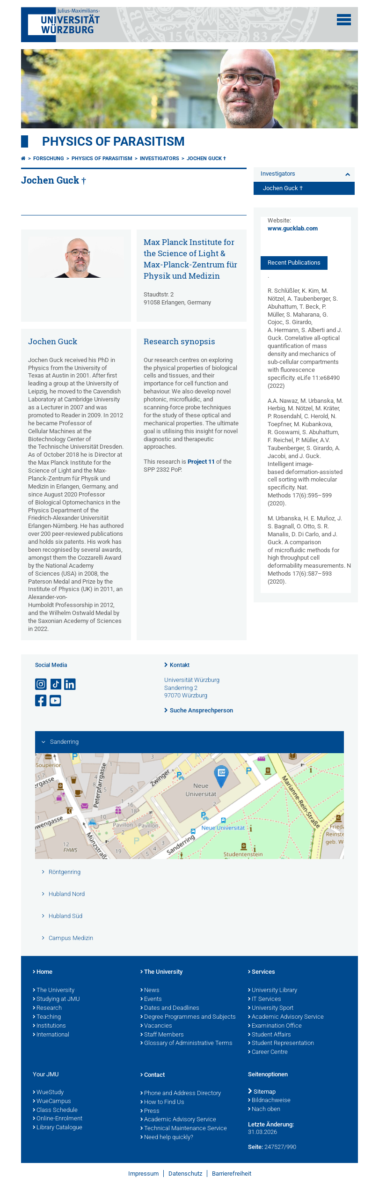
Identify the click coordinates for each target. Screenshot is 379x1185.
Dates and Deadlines (169, 1008)
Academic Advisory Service (286, 1017)
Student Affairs (269, 1035)
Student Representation (281, 1043)
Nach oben (264, 1109)
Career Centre (268, 1052)
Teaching (47, 1017)
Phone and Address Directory (180, 1093)
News (150, 990)
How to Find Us (162, 1102)
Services (261, 972)
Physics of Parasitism (113, 141)
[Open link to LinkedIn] (70, 684)
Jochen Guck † (206, 159)
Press (150, 1111)
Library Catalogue (57, 1128)
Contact (152, 1075)
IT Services (264, 999)
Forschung (48, 159)
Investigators (159, 159)
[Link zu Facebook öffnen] (41, 701)
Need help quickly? (166, 1137)
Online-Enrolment (57, 1119)
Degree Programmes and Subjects (188, 1017)
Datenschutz (185, 1173)
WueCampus (52, 1101)
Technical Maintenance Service (183, 1129)
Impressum (143, 1173)
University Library (272, 990)
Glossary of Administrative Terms (186, 1043)
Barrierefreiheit (231, 1173)
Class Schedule (55, 1110)
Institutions (49, 1026)
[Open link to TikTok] (56, 684)
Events (151, 999)
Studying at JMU (56, 999)
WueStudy (48, 1093)
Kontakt (180, 665)
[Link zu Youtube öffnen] (56, 701)
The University (53, 990)
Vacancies (156, 1026)
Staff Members (162, 1035)
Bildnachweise (269, 1100)
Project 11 (201, 461)
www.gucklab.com (293, 228)
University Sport (270, 1008)
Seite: (255, 1146)
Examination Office (275, 1026)
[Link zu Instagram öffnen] (41, 684)
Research (47, 1008)
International (51, 1035)
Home (42, 972)
